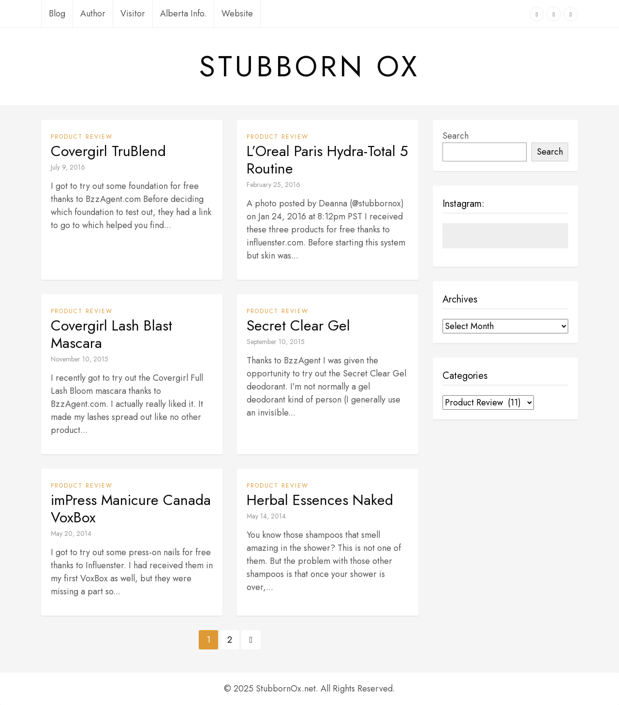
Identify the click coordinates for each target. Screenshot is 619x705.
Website (237, 13)
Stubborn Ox (309, 66)
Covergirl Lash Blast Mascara (111, 334)
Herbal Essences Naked (320, 500)
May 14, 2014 (266, 516)
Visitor (132, 13)
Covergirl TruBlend (108, 151)
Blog (57, 13)
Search (455, 135)
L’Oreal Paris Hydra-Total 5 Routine (327, 160)
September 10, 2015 (276, 341)
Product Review (82, 136)
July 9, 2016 (68, 167)
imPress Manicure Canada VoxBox (131, 508)
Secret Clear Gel (298, 325)
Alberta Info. (183, 13)
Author (92, 13)
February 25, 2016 (273, 184)
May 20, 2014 (71, 533)
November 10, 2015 (79, 359)
